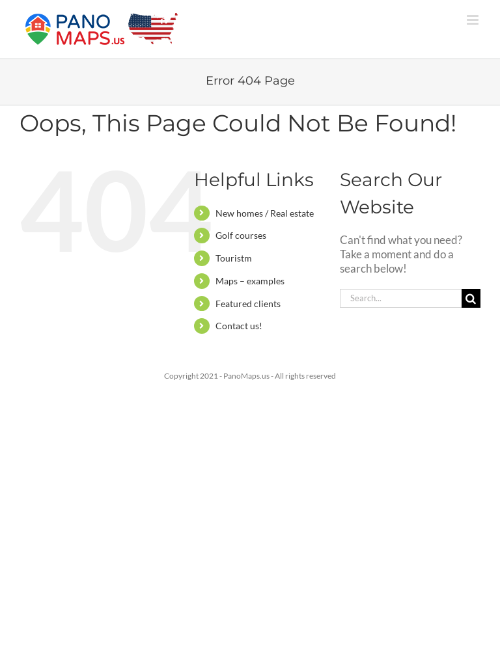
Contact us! (238, 325)
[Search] (471, 298)
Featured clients (248, 303)
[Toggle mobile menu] (473, 20)
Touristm (233, 258)
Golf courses (240, 235)
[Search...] (401, 298)
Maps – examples (250, 280)
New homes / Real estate (264, 213)
